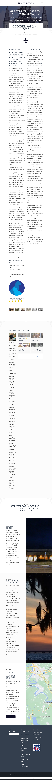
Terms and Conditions (22, 778)
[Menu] (41, 3)
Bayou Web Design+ (24, 774)
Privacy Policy (31, 778)
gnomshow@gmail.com (27, 766)
